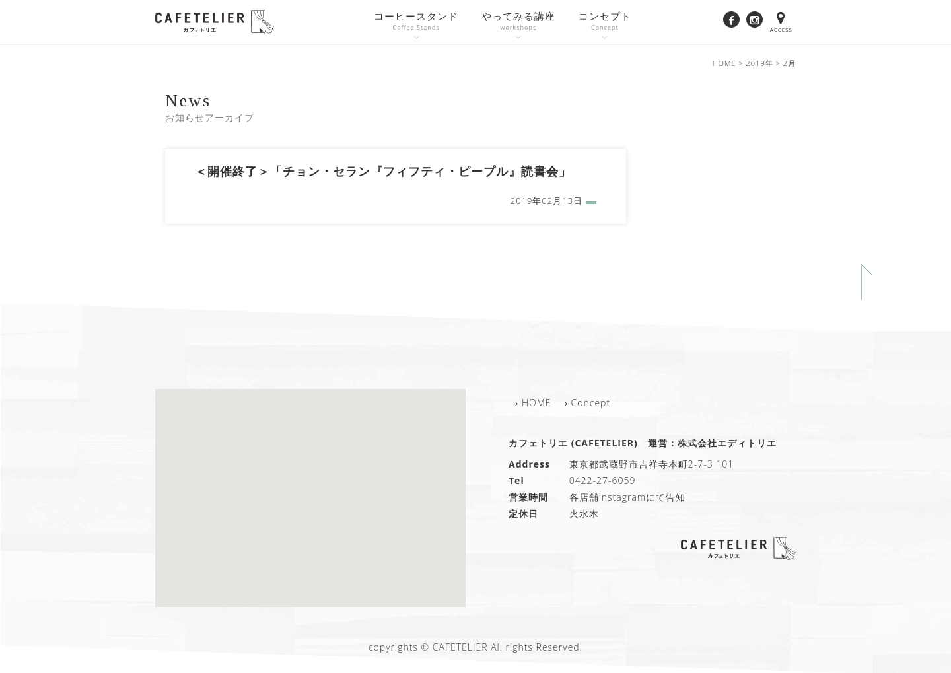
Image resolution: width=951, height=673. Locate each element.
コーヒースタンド (416, 21)
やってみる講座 (518, 21)
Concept (591, 402)
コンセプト (605, 21)
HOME (536, 402)
